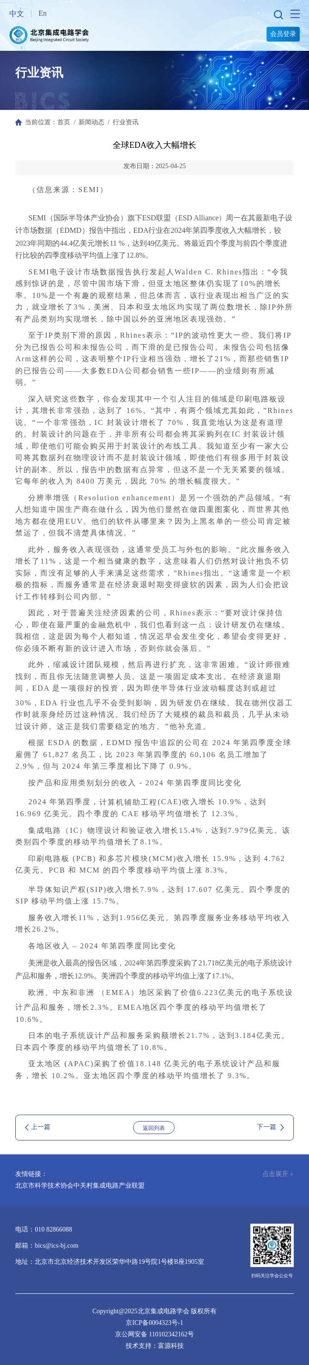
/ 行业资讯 (121, 122)
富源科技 (171, 1345)
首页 (63, 122)
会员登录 (283, 33)
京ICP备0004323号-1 (154, 1322)
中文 (16, 14)
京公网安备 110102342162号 (154, 1334)
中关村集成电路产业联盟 (109, 1185)
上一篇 (37, 1127)
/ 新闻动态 (87, 122)
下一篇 (270, 1127)
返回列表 (154, 1128)
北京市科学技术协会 (44, 1185)
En (42, 13)
